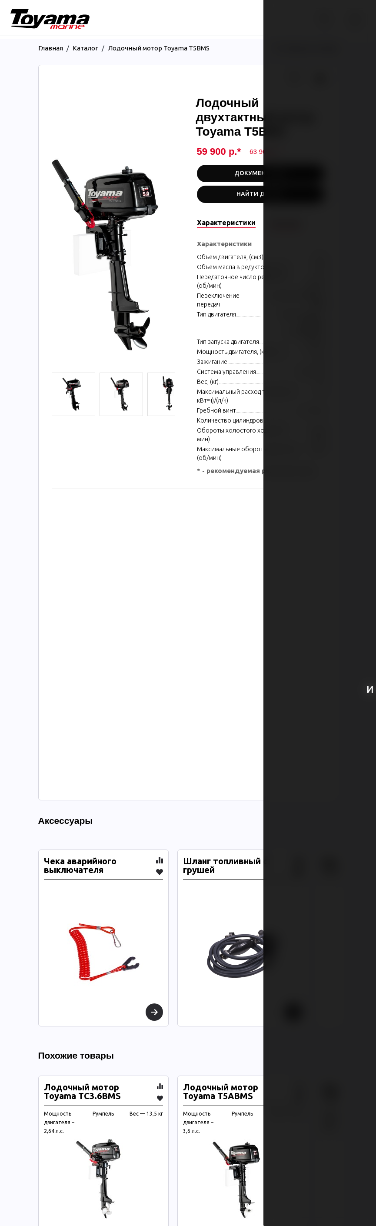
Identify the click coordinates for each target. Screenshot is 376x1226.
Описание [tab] (285, 223)
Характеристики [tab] (226, 223)
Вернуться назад (306, 48)
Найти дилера (260, 193)
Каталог (85, 48)
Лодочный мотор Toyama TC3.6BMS (82, 1091)
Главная (50, 48)
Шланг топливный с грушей (225, 865)
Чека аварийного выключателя (80, 865)
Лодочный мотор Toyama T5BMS (159, 48)
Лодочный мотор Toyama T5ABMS (220, 1091)
